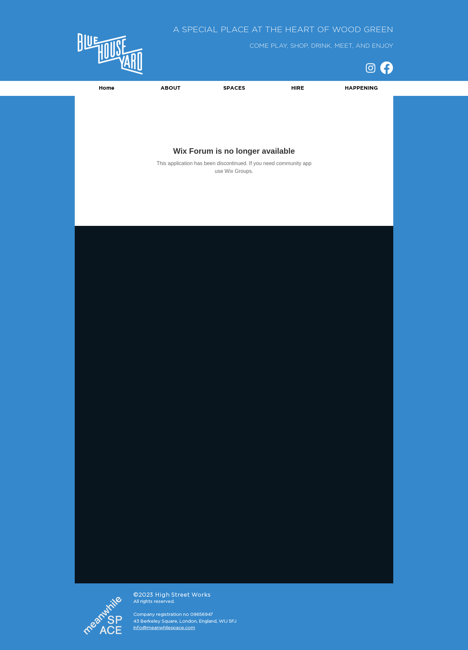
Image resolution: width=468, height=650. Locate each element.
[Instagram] (370, 67)
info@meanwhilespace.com (164, 628)
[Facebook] (386, 67)
